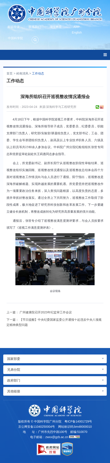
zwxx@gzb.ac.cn (56, 437)
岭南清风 (22, 73)
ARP (77, 27)
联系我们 (35, 27)
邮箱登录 (14, 27)
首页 (10, 73)
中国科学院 (15, 38)
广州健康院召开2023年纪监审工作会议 (46, 312)
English (77, 32)
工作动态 (38, 73)
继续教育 (56, 27)
